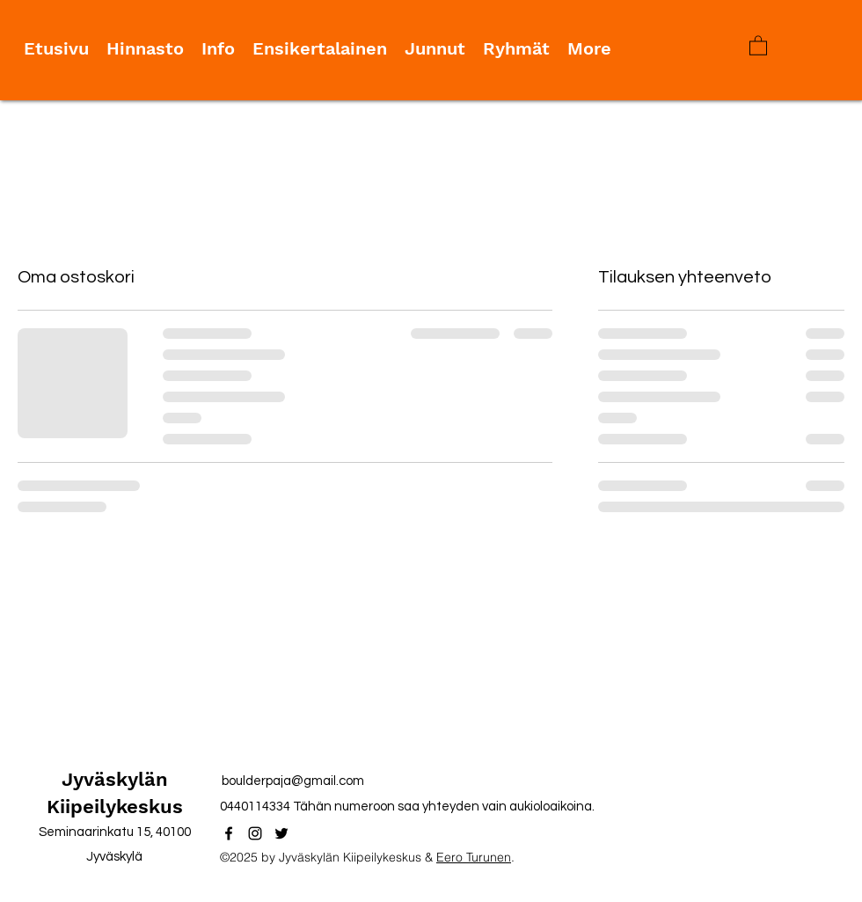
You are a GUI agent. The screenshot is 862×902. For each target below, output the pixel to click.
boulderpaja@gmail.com (293, 781)
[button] (758, 44)
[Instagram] (255, 833)
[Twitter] (281, 833)
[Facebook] (228, 833)
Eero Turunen (473, 857)
